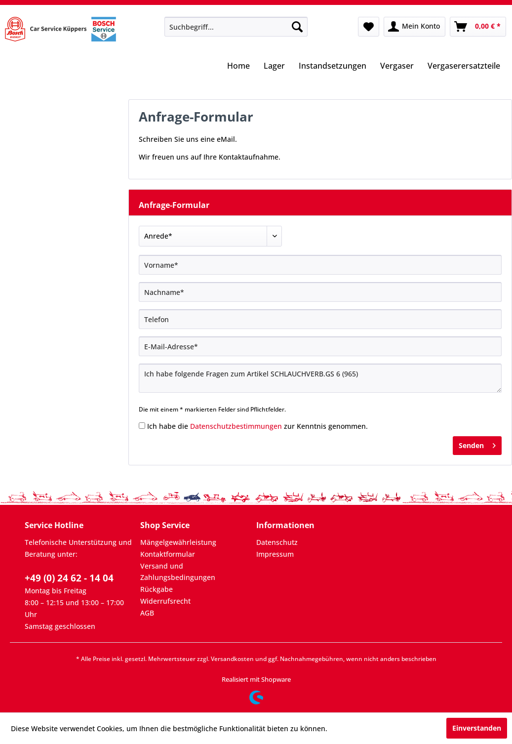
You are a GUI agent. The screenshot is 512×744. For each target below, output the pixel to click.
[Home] (238, 66)
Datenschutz (277, 542)
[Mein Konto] (414, 27)
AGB (147, 613)
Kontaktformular (167, 554)
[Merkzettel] (368, 27)
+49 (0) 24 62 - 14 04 (69, 578)
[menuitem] (236, 27)
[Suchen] (297, 27)
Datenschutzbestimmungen (236, 426)
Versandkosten (232, 659)
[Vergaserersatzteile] (464, 66)
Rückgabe (156, 589)
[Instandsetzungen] (332, 66)
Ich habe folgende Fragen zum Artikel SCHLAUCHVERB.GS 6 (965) (320, 378)
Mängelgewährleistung (178, 542)
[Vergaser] (397, 66)
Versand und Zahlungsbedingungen (177, 571)
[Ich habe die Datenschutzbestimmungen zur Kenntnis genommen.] (142, 425)
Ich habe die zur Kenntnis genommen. (257, 426)
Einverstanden (476, 728)
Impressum (275, 554)
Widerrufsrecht (165, 601)
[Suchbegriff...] (236, 27)
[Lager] (274, 66)
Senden (477, 444)
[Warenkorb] (478, 27)
